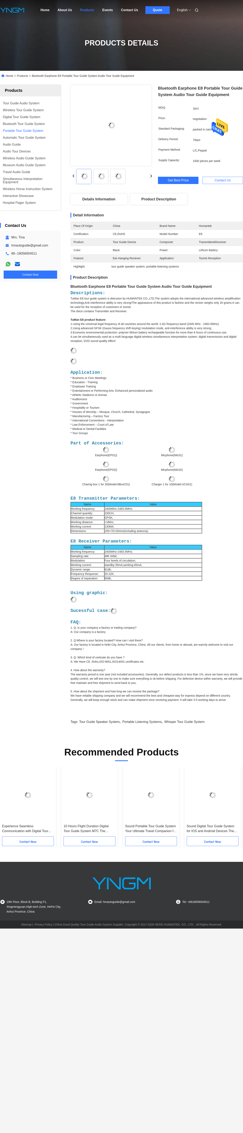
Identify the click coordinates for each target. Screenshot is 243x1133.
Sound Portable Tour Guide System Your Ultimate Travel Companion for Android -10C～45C (150, 829)
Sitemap (26, 924)
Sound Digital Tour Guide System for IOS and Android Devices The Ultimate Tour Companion (210, 829)
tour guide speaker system (99, 722)
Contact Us (129, 10)
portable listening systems (142, 722)
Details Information (98, 199)
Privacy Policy (43, 924)
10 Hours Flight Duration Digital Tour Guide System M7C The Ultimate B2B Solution (86, 829)
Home (44, 10)
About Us (65, 10)
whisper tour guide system (184, 722)
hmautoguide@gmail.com (29, 245)
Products (87, 10)
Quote (157, 10)
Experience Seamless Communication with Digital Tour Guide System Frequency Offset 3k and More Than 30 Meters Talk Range (27, 829)
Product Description (158, 199)
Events (107, 10)
